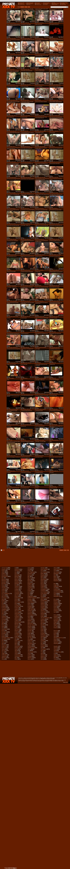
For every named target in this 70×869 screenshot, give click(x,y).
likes (57, 177)
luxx (44, 393)
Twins (29, 653)
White (16, 659)
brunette (54, 316)
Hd (2, 614)
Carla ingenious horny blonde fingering (27, 209)
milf (12, 285)
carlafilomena (53, 517)
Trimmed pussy (57, 652)
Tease (16, 649)
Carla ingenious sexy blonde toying (41, 209)
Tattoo (3, 649)
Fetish (29, 603)
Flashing (43, 605)
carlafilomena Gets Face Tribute (55, 503)
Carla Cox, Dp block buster (40, 70)
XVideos (19, 37)
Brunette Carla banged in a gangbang (27, 441)
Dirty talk (4, 596)
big (23, 254)
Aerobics (43, 567)
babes (12, 115)
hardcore (42, 161)
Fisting (16, 605)
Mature (29, 622)
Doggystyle (30, 596)
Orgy (16, 627)
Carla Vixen (52, 472)
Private (55, 632)
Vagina (55, 654)
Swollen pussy (31, 647)
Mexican (43, 622)
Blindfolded (43, 579)
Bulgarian (30, 583)
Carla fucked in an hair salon (26, 472)
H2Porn (48, 68)
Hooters (42, 614)
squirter (58, 347)
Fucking (3, 607)
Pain (42, 627)
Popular (65, 550)
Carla (51, 441)
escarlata (38, 501)
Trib (41, 652)
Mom (55, 623)
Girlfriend (30, 610)
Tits (28, 650)
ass (51, 316)
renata (58, 285)
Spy (42, 643)
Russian (29, 636)
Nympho (30, 626)
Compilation (43, 589)
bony (37, 115)
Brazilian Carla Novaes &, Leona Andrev (42, 395)
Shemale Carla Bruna (39, 256)
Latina (29, 619)
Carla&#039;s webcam (39, 472)
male (53, 501)
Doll (42, 596)
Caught (42, 586)
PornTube (61, 68)
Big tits (29, 577)
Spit (2, 643)
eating (27, 501)
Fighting (42, 603)
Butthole (29, 585)
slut (53, 486)
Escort (16, 600)
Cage (55, 585)
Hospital (3, 616)
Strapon (29, 644)
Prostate (3, 633)
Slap (42, 639)
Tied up (3, 650)
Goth (3, 612)
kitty (58, 22)
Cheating (4, 587)
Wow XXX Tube (30, 3)
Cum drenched (57, 592)
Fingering (56, 603)
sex (16, 347)
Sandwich (43, 636)
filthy (14, 501)
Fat (2, 603)
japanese (16, 424)
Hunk (29, 616)
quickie (55, 532)
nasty (56, 347)
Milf (2, 623)
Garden (16, 609)
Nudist (16, 626)
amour (9, 455)
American (17, 569)
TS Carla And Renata (39, 86)
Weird (42, 657)
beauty (52, 161)
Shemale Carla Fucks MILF (11, 271)
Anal (29, 569)
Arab (55, 570)
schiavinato (14, 347)
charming (11, 362)
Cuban (3, 592)
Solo (42, 642)
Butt (16, 585)
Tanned (55, 647)
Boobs (42, 580)
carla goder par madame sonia (55, 256)
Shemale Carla (38, 271)
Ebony (42, 599)
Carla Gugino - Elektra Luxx (25, 225)
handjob (52, 532)
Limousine (56, 619)
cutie (26, 115)
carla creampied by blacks (40, 426)
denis (14, 455)
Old (41, 626)
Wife (42, 659)
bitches (38, 192)
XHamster (47, 37)
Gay (42, 609)
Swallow (43, 646)
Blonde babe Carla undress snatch (55, 209)
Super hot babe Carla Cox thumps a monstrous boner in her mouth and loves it (13, 71)
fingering (56, 84)
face (56, 517)
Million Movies (55, 4)
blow (9, 177)
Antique (29, 570)
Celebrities (56, 586)
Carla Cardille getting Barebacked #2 (27, 395)
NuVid (19, 68)
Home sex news (38, 4)
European (30, 600)
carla (11, 22)
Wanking (56, 656)
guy (41, 331)
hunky (28, 177)
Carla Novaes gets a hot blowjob (12, 240)
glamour (13, 161)
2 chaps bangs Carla (10, 117)
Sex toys (30, 637)
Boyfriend (56, 580)
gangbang (29, 455)
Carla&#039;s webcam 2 (40, 503)
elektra (40, 393)
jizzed (56, 424)
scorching (43, 53)
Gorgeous (56, 610)
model (59, 84)
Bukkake (17, 583)
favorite (15, 177)
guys (43, 22)
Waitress (43, 656)
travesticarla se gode (39, 410)
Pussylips (17, 634)
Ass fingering (31, 572)
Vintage (29, 656)
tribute (58, 517)
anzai (9, 424)
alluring (9, 223)
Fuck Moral (63, 3)
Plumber (30, 630)
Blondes (55, 579)
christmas (52, 362)
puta (28, 347)
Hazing (42, 613)
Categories (61, 550)
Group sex (43, 612)
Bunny (42, 583)
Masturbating (18, 622)
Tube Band (46, 3)
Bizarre (16, 579)
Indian (42, 616)
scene (43, 316)
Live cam (4, 620)
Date (68, 550)
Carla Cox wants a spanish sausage (56, 101)
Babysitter (56, 573)
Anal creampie (44, 569)
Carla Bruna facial (24, 117)
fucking (29, 115)
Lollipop (16, 620)
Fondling (4, 606)
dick (28, 22)
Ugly (42, 653)
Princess (30, 632)
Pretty (16, 632)
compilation (55, 254)
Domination (56, 596)
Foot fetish (17, 606)
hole (30, 532)
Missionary (30, 623)
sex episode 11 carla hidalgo (26, 24)
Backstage (17, 575)
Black (29, 579)
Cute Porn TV (21, 3)
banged (38, 177)
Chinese (16, 587)
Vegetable (4, 656)
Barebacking (4, 576)
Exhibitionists (44, 600)
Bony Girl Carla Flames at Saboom (41, 101)
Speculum (56, 642)
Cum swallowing (5, 593)
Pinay (3, 630)
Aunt (16, 573)
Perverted (30, 629)
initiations (55, 22)
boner (11, 84)
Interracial (4, 617)
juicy (15, 223)
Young (55, 659)
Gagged (29, 607)
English (3, 600)
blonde (54, 53)
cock (11, 53)
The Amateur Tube (56, 3)
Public (29, 633)
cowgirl (40, 254)
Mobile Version (65, 682)
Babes (42, 573)
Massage (56, 620)
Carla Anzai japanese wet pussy (26, 410)
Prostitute (17, 633)
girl (41, 455)
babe (52, 53)
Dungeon (30, 599)
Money (3, 624)
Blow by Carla (23, 426)
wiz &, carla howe (24, 364)
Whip (3, 659)
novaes (45, 161)
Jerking (55, 617)
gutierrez (25, 517)
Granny (16, 612)
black (9, 22)
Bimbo (55, 577)
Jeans (29, 617)
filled (14, 53)
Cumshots (17, 593)
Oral (3, 627)
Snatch (55, 640)
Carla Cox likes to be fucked (55, 163)
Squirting (56, 643)
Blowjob (16, 580)
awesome (9, 115)
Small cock (17, 640)
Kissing (3, 619)
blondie (25, 146)
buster (40, 84)
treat (55, 362)
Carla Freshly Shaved (53, 395)
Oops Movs (38, 3)
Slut (2, 640)
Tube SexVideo (63, 4)
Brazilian (4, 582)
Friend (55, 606)
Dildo (55, 595)
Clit (54, 587)
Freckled (43, 606)
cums (42, 254)
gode (37, 424)
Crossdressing (57, 590)
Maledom (30, 620)
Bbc (28, 576)
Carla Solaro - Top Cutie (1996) (40, 441)
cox (14, 22)
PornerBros (47, 130)
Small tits (30, 640)
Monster (16, 624)
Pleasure (17, 630)
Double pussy (44, 597)
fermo (40, 470)
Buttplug (43, 585)
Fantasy (55, 602)
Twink (16, 653)
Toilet (55, 650)
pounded (14, 316)
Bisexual (4, 579)
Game (55, 607)
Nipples (55, 624)
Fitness (29, 605)
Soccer (3, 642)
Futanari (16, 607)
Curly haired (43, 593)
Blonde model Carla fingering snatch (56, 70)
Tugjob (3, 653)
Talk (42, 647)
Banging (43, 575)
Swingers (17, 647)
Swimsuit (4, 647)
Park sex (17, 629)
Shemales (4, 639)
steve (54, 146)
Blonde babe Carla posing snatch (26, 70)
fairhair (14, 362)
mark (55, 501)
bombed (24, 177)
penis (57, 192)
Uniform (29, 654)
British (42, 582)
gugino (40, 362)
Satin (55, 636)
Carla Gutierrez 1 (24, 503)
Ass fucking (43, 572)
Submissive (17, 646)
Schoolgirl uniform (6, 637)
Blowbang (4, 580)
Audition (3, 573)
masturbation (26, 285)
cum (42, 192)
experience (11, 501)
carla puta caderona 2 (25, 333)
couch (13, 22)
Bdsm (42, 576)
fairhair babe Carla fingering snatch (42, 518)
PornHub (33, 37)
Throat (55, 649)
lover (30, 177)
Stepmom (4, 644)
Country (16, 590)
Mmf (42, 623)
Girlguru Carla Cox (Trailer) (11, 364)
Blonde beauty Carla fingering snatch (42, 534)
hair (27, 486)
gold (15, 161)
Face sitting (30, 602)
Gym (55, 612)
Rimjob (3, 636)
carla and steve (52, 132)
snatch (31, 192)
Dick (42, 595)
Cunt (29, 593)
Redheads (43, 634)
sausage (55, 115)
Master (3, 622)
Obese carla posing (39, 24)
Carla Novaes (9, 426)
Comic (29, 589)
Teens (29, 649)
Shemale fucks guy (58, 637)
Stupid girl (4, 646)
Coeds (3, 589)
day (53, 470)
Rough (16, 636)
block (38, 84)
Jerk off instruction (45, 617)
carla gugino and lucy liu (54, 24)
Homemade (30, 614)
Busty (3, 585)
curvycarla (9, 486)
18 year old (4, 567)
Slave (55, 639)
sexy (45, 223)
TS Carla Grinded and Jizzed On (55, 410)
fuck (40, 53)
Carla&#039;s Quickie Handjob (55, 518)
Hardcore (30, 613)
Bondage (30, 580)
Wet (55, 657)
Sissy (29, 639)
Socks (16, 642)
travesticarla (40, 424)
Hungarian (17, 616)
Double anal (17, 597)
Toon (3, 652)
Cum (29, 592)
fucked (55, 177)
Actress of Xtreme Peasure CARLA (12, 86)
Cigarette (30, 587)
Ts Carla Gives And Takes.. (11, 503)
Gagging (43, 607)
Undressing (17, 654)
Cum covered (44, 592)
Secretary (17, 637)
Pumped (43, 633)
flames (44, 115)
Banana (29, 575)
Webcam (30, 657)
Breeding (17, 582)
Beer (3, 577)
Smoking (43, 640)
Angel (3, 570)
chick (41, 115)
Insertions (56, 616)
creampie (54, 331)
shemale (15, 285)
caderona (24, 347)
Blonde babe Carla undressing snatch (13, 225)
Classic (42, 587)
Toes (42, 650)
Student (42, 644)
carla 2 (8, 379)
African (55, 567)
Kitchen (16, 619)
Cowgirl (29, 590)
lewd (28, 470)
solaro (43, 455)
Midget (55, 622)
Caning (3, 586)
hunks (27, 316)
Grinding (30, 612)
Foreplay (30, 606)
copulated (44, 347)
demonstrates (13, 532)
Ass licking (56, 572)
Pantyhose (4, 629)
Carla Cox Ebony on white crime (55, 86)
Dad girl (16, 595)
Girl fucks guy (18, 610)
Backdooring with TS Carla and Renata (56, 271)
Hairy (3, 613)
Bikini (42, 577)
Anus (42, 570)
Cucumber (17, 592)
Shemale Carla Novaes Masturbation (27, 271)
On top (55, 626)
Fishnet (3, 605)
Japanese (17, 617)
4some (29, 567)
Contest (55, 589)
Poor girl (56, 630)
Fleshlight (56, 605)
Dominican (4, 597)
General (55, 609)
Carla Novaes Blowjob (24, 55)
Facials (42, 602)
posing (30, 84)
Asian (3, 572)
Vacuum (42, 654)
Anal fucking (57, 569)
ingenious (42, 223)
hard (43, 192)
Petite (42, 629)
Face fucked (18, 602)
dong (39, 331)
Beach (55, 576)
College (16, 589)
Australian (30, 573)
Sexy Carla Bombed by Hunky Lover (27, 163)
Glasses (42, 610)
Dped (3, 599)
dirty (44, 254)
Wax (16, 657)
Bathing (16, 576)
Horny (55, 614)
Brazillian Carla (52, 364)
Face (3, 602)
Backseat (4, 575)
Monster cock (31, 624)
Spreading (30, 643)
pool (29, 316)
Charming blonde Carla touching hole (27, 518)
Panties (55, 627)
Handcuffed (17, 613)
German (3, 610)
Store (16, 644)
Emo (55, 599)
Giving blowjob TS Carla (39, 132)
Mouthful (43, 624)
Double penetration (32, 597)
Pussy (3, 634)
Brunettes (4, 583)
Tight (16, 650)
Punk (55, 633)
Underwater (4, 654)
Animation (17, 570)
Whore (29, 659)
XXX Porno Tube (21, 4)
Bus (55, 583)
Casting (29, 586)
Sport (16, 643)
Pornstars (4, 632)
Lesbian (42, 619)
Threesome (43, 649)
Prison (42, 632)
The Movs (46, 4)
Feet (16, 603)
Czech (3, 595)
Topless (16, 652)
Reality (29, 634)
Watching (4, 657)
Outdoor (29, 627)
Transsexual (30, 652)
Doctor (16, 596)
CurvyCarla (9, 472)
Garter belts (30, 609)
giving (44, 146)
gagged (14, 192)
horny (31, 223)
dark (26, 22)
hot (13, 254)
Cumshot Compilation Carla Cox (55, 240)
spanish (58, 115)
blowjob (38, 146)
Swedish (56, 646)
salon (29, 486)
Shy (15, 639)
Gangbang (4, 609)
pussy (17, 362)
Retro (55, 634)
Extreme (56, 600)
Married (42, 620)
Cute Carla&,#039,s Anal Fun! (12, 256)
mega (17, 532)
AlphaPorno (18, 253)
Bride (29, 582)
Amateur (4, 569)
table (44, 177)
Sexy (42, 637)
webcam (38, 486)
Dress (16, 599)
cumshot (59, 254)
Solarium (30, 642)
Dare (29, 595)
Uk (54, 653)
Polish (42, 630)
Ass (15, 572)
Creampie (43, 590)
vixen (55, 486)
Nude (3, 626)
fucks (11, 285)
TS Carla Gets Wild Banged (54, 379)
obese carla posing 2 (24, 86)
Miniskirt (16, 623)
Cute (55, 593)
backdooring (53, 285)
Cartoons (17, 586)
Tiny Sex (29, 4)
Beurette (17, 577)
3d (15, 567)
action (38, 161)
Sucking (29, 646)
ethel (12, 192)
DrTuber (19, 238)
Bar (54, 575)
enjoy (41, 22)
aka (8, 192)
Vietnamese (17, 656)
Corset (3, 590)
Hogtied (16, 614)
